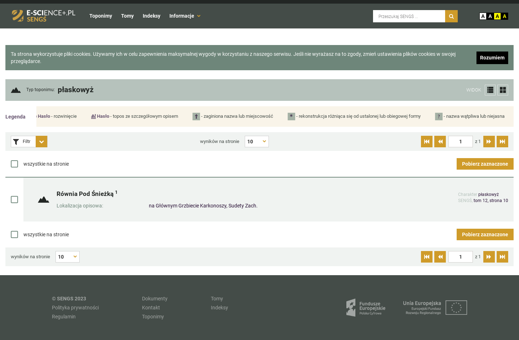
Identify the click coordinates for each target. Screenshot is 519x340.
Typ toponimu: (40, 90)
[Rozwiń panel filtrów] (41, 141)
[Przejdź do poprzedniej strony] (440, 141)
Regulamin (64, 316)
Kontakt (151, 307)
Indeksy (151, 16)
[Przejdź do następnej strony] (489, 141)
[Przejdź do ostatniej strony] (502, 141)
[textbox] (460, 141)
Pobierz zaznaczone (485, 164)
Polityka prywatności (75, 307)
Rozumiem (492, 58)
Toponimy (100, 16)
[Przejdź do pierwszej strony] (426, 141)
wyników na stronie (219, 141)
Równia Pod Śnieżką (87, 193)
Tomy (127, 16)
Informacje (185, 16)
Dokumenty (155, 298)
